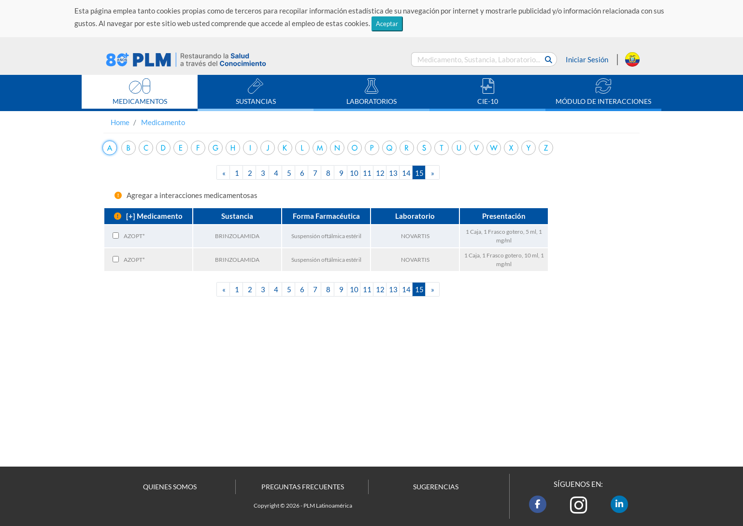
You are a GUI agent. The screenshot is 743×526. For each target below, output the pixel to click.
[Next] (432, 172)
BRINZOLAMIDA (237, 236)
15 (419, 173)
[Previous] (223, 172)
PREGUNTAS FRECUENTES (302, 487)
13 (393, 173)
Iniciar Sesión (587, 59)
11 (367, 173)
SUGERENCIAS (435, 487)
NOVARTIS (415, 236)
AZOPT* (134, 236)
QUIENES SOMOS (170, 487)
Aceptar (387, 24)
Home (120, 122)
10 (354, 173)
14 (406, 173)
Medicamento (163, 122)
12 (380, 173)
